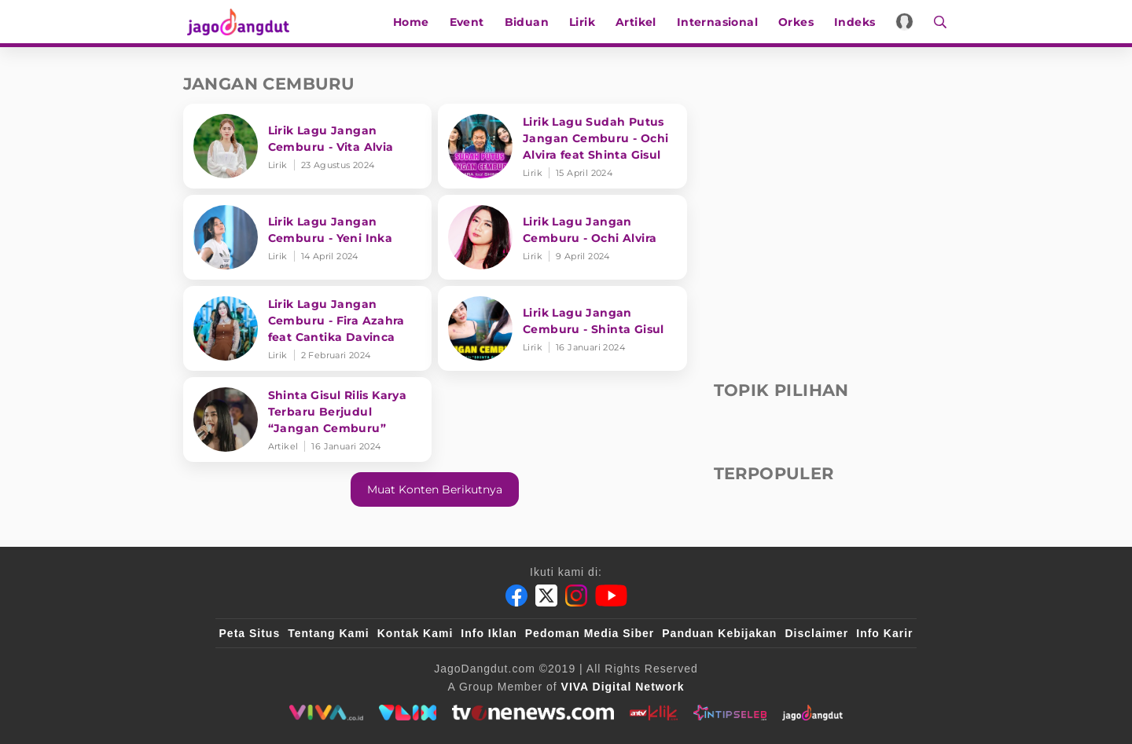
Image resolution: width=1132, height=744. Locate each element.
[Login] (907, 21)
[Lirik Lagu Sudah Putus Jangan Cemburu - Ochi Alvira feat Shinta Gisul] (562, 146)
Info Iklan (488, 633)
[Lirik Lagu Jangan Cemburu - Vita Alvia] (307, 146)
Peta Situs (250, 633)
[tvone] (532, 712)
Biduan (529, 22)
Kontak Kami (415, 633)
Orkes (798, 22)
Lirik (584, 22)
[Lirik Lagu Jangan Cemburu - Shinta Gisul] (562, 328)
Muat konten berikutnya (434, 489)
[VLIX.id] (408, 712)
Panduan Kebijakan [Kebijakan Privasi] (719, 633)
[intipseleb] (729, 712)
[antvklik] (654, 712)
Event (469, 22)
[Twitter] (546, 596)
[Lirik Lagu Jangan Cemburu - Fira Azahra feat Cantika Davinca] (307, 328)
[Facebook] (516, 596)
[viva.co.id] (325, 712)
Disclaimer (816, 633)
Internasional (719, 22)
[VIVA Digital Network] (623, 686)
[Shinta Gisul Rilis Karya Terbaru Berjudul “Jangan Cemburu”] (307, 419)
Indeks (856, 22)
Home (413, 22)
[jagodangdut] (812, 712)
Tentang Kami (328, 633)
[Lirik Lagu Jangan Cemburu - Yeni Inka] (307, 237)
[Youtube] (611, 596)
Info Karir (884, 633)
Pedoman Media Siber (589, 633)
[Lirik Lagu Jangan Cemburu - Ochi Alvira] (562, 237)
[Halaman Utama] (239, 21)
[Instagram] (576, 596)
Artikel (638, 22)
